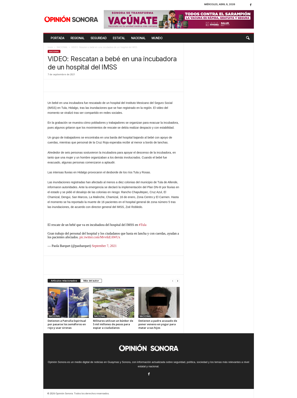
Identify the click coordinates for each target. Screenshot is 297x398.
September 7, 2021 (104, 246)
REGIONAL (77, 38)
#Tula (142, 225)
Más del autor (91, 280)
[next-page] (178, 281)
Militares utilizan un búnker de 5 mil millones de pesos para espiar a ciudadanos (113, 324)
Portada (57, 38)
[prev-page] (173, 281)
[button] (247, 38)
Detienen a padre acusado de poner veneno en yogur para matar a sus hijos (157, 324)
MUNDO (157, 38)
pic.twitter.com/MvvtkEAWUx (99, 237)
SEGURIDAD (99, 38)
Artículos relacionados (64, 280)
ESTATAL (119, 38)
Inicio (50, 47)
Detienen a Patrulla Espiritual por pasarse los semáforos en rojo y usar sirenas (67, 324)
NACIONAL (138, 38)
